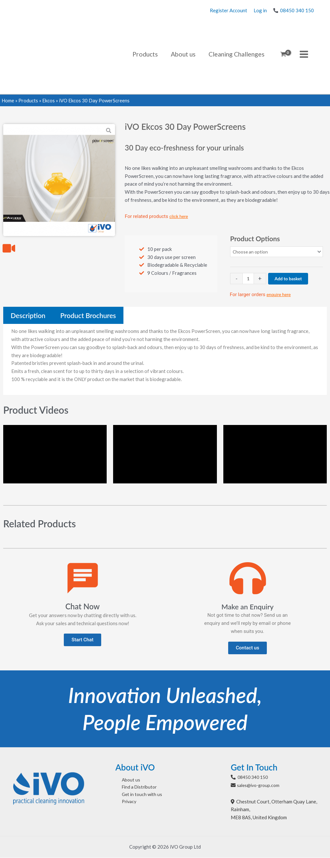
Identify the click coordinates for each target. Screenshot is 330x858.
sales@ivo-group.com (260, 786)
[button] (82, 641)
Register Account (228, 10)
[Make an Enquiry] (247, 579)
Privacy (123, 805)
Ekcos (48, 100)
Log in (260, 10)
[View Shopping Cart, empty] (283, 54)
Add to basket (291, 279)
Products (28, 100)
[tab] (28, 316)
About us (124, 781)
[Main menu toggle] (304, 54)
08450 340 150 (297, 10)
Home (8, 100)
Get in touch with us (136, 797)
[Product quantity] (248, 279)
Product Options (255, 238)
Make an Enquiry (247, 607)
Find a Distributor (134, 789)
